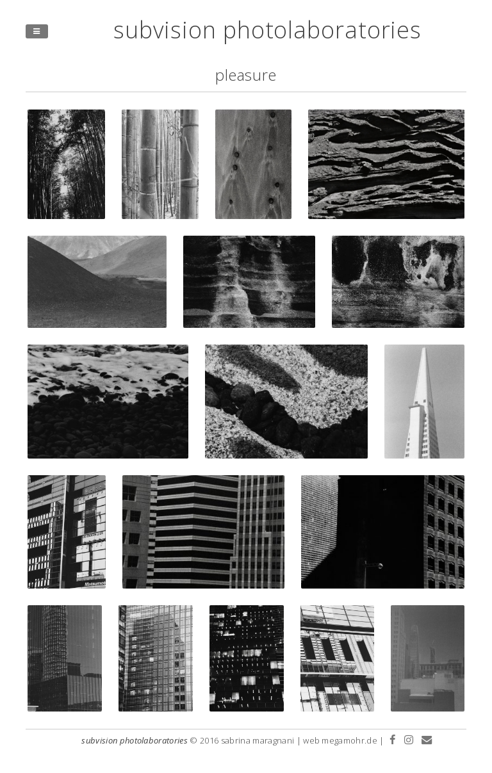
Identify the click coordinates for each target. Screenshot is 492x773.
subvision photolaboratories (267, 29)
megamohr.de (349, 740)
